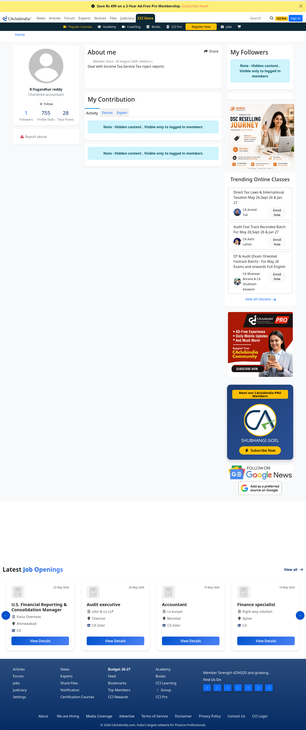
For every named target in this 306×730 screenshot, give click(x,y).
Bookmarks (117, 683)
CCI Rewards (118, 697)
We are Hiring (68, 716)
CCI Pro (174, 27)
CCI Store (145, 18)
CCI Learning (166, 683)
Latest (33, 569)
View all (293, 569)
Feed (112, 676)
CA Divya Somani (201, 27)
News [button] (41, 18)
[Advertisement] (153, 533)
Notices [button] (100, 18)
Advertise (126, 716)
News (65, 669)
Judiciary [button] (127, 18)
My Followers (249, 52)
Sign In (296, 18)
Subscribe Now (260, 450)
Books (153, 27)
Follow (46, 104)
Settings (19, 697)
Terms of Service (154, 716)
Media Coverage (99, 716)
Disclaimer (183, 716)
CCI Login (260, 716)
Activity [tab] (92, 113)
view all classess (261, 299)
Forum (18, 676)
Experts (67, 676)
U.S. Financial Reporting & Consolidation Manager (39, 607)
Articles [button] (55, 18)
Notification (70, 690)
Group (163, 690)
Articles (19, 669)
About (43, 716)
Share (211, 51)
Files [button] (113, 18)
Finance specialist (256, 604)
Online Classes (260, 179)
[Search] (259, 18)
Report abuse (33, 136)
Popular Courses (77, 27)
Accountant (174, 604)
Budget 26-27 (119, 669)
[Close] (301, 6)
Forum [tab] (107, 112)
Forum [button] (69, 18)
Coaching (131, 27)
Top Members (119, 690)
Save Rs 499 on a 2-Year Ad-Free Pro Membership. (149, 6)
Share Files (69, 683)
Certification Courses (77, 697)
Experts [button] (85, 18)
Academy (107, 27)
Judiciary (20, 690)
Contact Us (236, 716)
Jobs (226, 27)
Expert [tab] (122, 112)
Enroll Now (277, 212)
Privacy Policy (210, 716)
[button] (270, 18)
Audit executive (103, 604)
